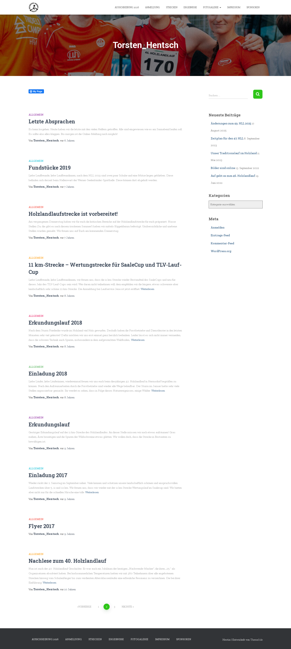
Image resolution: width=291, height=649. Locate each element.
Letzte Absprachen (52, 121)
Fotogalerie (212, 7)
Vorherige (84, 606)
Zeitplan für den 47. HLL (227, 138)
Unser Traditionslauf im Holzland (234, 153)
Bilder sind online (223, 168)
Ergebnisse (190, 7)
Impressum (233, 7)
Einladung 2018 (48, 373)
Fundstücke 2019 (50, 167)
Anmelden (217, 227)
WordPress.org (221, 251)
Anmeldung (152, 7)
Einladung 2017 (48, 475)
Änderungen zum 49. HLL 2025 (231, 123)
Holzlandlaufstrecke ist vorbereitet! (73, 213)
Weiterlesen (147, 289)
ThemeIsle (256, 639)
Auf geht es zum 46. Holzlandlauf (233, 176)
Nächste (127, 606)
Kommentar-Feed (222, 243)
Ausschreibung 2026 (127, 7)
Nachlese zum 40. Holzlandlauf (67, 560)
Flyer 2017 (42, 526)
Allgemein (36, 114)
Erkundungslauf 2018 (55, 322)
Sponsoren (253, 7)
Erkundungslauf (49, 424)
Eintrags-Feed (220, 235)
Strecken (171, 7)
